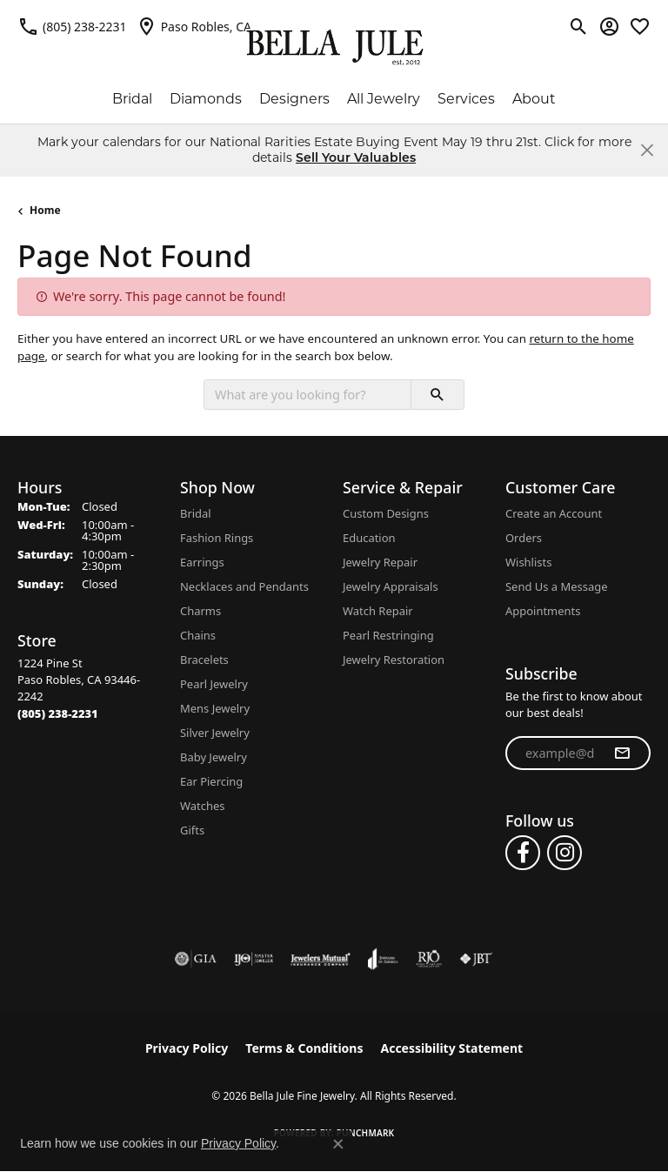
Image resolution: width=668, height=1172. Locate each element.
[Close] (647, 150)
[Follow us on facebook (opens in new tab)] (522, 852)
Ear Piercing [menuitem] (211, 781)
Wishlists (528, 562)
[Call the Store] (57, 713)
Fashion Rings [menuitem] (216, 538)
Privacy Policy (186, 1048)
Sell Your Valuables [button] (356, 157)
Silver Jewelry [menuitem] (215, 732)
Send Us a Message (556, 586)
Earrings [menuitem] (202, 562)
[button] (579, 26)
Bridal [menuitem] (195, 513)
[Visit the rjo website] (429, 959)
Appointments (542, 611)
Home (45, 210)
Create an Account (553, 513)
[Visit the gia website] (196, 959)
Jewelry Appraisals (390, 586)
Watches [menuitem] (202, 806)
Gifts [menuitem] (192, 830)
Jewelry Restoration (393, 659)
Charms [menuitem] (200, 611)
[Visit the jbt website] (475, 959)
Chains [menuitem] (198, 635)
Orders (523, 538)
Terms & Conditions (304, 1048)
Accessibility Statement (451, 1048)
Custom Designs (386, 513)
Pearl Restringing (388, 635)
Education (369, 538)
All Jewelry (383, 98)
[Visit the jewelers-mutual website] (321, 959)
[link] (72, 26)
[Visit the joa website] (383, 959)
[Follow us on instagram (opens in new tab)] (564, 852)
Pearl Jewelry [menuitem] (214, 684)
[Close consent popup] (338, 1144)
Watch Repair (378, 611)
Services (466, 98)
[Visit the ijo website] (253, 959)
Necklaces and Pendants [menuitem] (244, 586)
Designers (294, 98)
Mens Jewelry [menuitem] (215, 708)
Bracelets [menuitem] (204, 659)
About (534, 98)
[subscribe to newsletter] (622, 753)
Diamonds (206, 98)
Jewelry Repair (380, 562)
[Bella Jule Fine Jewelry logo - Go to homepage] (334, 47)
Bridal (132, 98)
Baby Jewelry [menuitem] (213, 757)
